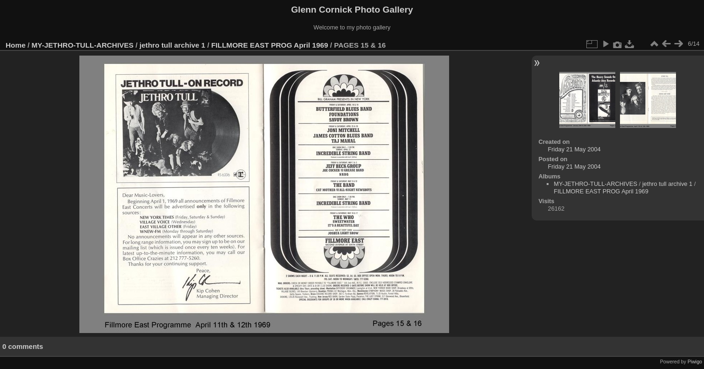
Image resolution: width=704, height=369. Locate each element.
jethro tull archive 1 (172, 45)
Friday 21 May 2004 (574, 149)
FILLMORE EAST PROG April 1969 (269, 45)
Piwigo (695, 361)
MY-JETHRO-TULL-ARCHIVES (83, 45)
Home (16, 45)
